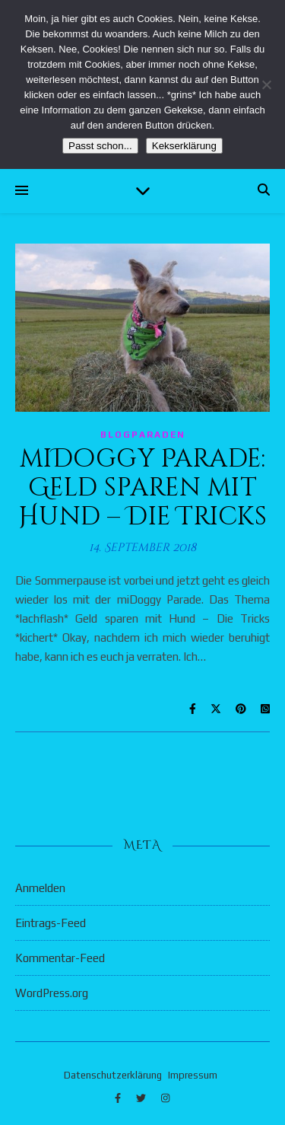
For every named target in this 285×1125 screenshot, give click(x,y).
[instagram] (165, 1098)
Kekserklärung (184, 145)
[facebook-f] (119, 1098)
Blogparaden (142, 434)
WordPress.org (51, 992)
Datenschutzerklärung (113, 1075)
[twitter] (142, 1098)
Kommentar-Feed (60, 957)
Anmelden (40, 887)
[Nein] (266, 84)
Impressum (192, 1075)
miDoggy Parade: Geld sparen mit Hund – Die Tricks (143, 488)
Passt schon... (100, 145)
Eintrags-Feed (50, 922)
